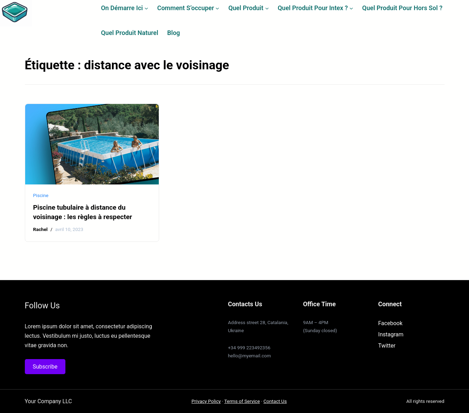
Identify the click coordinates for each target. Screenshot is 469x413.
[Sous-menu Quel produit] (267, 8)
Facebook (390, 323)
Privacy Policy (206, 401)
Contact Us (275, 401)
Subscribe (45, 366)
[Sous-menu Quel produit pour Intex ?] (351, 8)
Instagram (390, 334)
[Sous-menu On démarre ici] (146, 8)
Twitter (386, 345)
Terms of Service (242, 401)
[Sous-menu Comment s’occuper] (217, 8)
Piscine (41, 195)
